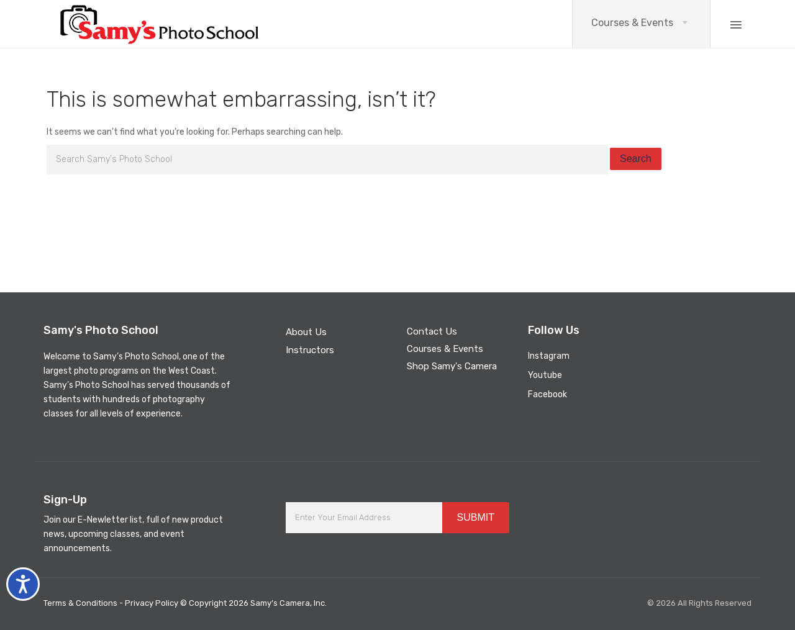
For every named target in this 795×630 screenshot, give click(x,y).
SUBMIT (475, 517)
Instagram (549, 356)
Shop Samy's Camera (452, 366)
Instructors (310, 350)
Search (636, 158)
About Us (306, 332)
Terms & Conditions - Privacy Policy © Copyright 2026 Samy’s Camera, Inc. (185, 603)
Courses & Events (632, 23)
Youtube (545, 375)
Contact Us (432, 331)
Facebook (547, 394)
